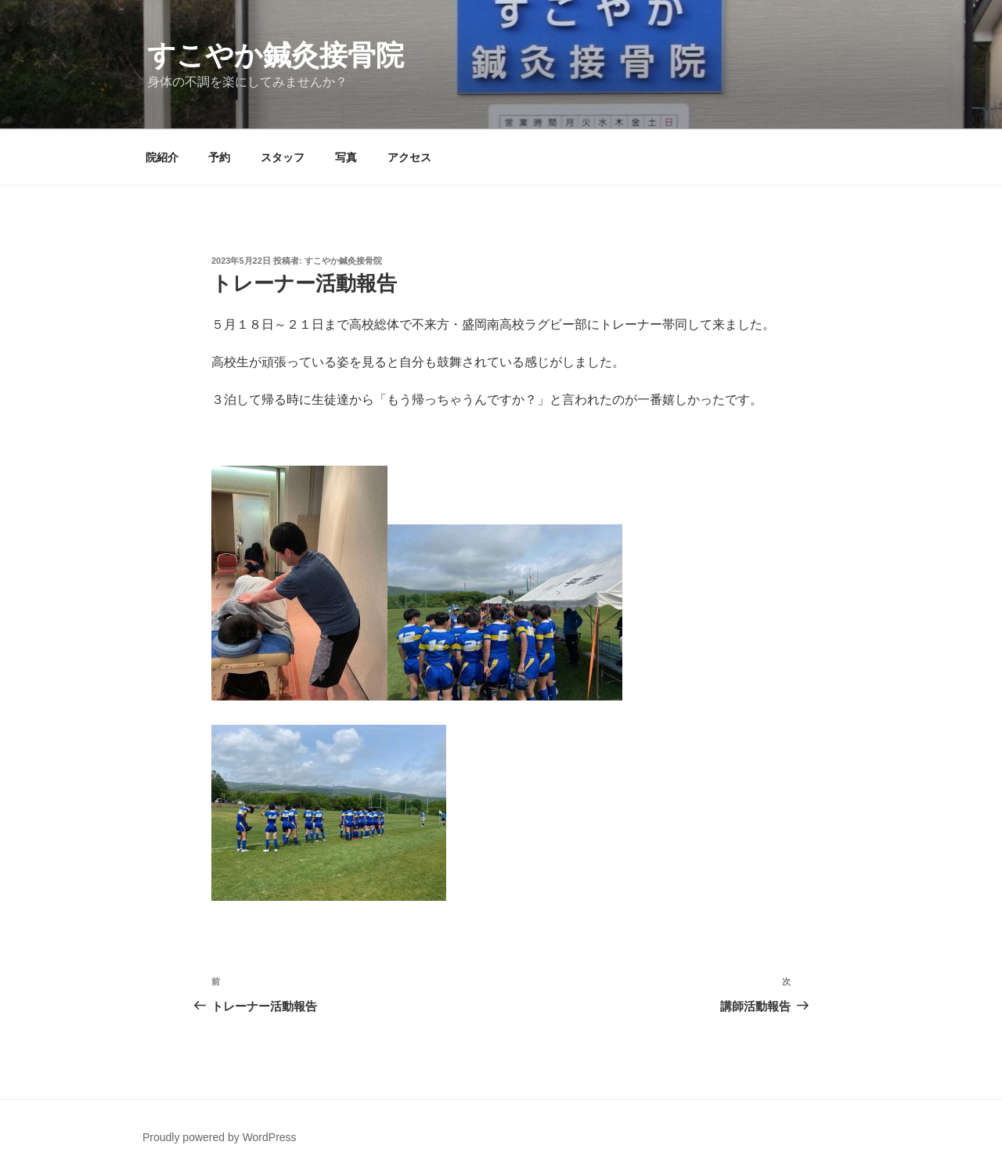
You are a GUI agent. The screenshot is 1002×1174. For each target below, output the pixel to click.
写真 (346, 157)
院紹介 (162, 157)
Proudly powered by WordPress (219, 1137)
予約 (219, 157)
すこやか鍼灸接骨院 (275, 55)
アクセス (409, 157)
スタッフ (283, 157)
